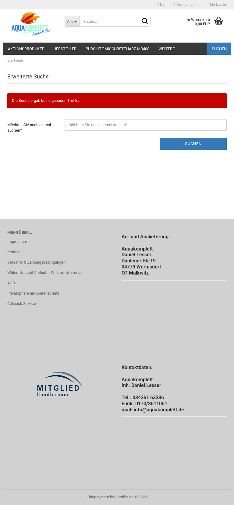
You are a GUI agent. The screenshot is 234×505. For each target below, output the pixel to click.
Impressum (17, 241)
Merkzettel (217, 4)
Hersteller (64, 49)
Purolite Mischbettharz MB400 (117, 49)
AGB (11, 283)
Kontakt (14, 252)
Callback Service (21, 303)
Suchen (219, 49)
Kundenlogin (186, 4)
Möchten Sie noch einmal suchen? (29, 128)
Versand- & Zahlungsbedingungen (36, 262)
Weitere (166, 49)
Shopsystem (98, 497)
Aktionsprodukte (26, 49)
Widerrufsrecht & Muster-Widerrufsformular (45, 272)
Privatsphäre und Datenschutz (33, 293)
